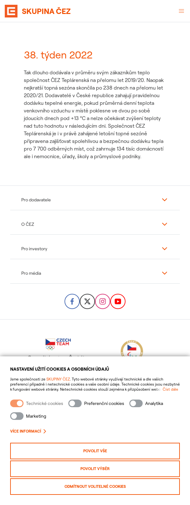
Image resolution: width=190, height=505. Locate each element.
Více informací (28, 431)
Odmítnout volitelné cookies (95, 486)
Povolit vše (95, 450)
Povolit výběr (95, 468)
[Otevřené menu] (181, 11)
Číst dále (170, 389)
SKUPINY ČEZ (58, 379)
